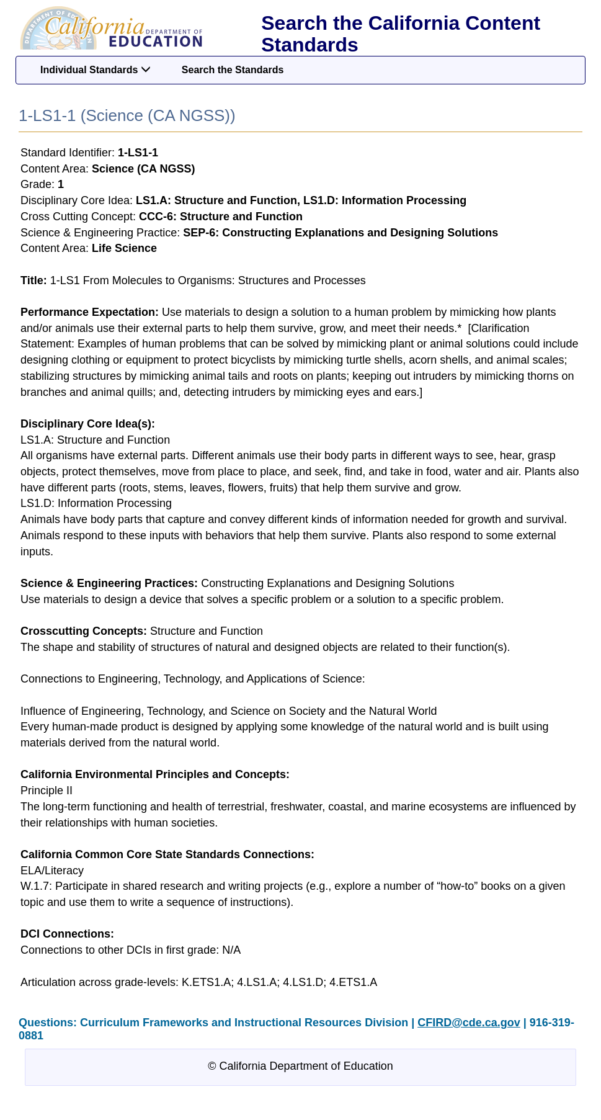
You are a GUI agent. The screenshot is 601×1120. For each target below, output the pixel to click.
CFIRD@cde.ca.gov (468, 1022)
